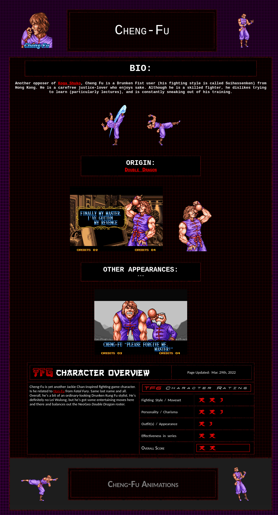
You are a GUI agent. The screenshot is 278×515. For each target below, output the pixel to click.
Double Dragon (141, 170)
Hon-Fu (59, 391)
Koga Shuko (69, 83)
